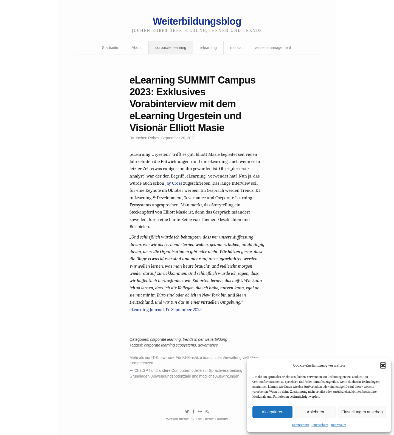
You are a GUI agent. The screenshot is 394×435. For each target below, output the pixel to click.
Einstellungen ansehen (362, 411)
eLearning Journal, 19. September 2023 (166, 309)
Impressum (338, 425)
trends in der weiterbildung (205, 339)
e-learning (208, 47)
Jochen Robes (147, 138)
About (137, 47)
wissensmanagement (273, 47)
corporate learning (170, 47)
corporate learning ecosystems (170, 345)
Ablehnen (315, 411)
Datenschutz (300, 425)
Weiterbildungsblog (197, 21)
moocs (235, 47)
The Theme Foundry (212, 419)
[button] (383, 365)
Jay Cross (173, 183)
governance (208, 345)
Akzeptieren (272, 411)
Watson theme (177, 419)
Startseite (110, 47)
